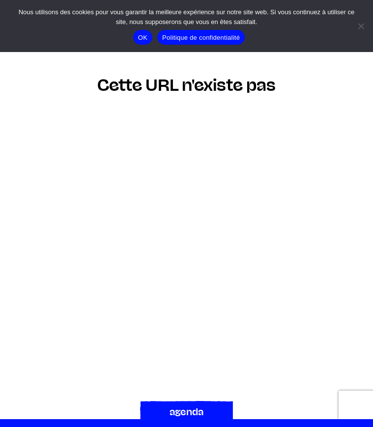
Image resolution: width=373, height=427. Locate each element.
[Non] (361, 26)
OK (142, 37)
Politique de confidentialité (201, 37)
